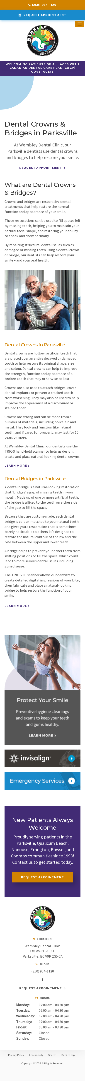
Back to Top (68, 1055)
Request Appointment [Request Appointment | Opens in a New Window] (44, 15)
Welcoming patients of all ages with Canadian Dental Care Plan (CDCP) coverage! (42, 67)
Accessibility (36, 1055)
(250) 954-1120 (44, 5)
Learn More (16, 465)
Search (52, 1055)
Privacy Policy (16, 1055)
